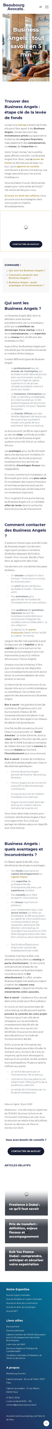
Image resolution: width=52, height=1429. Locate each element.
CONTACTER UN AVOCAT (25, 244)
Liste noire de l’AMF (15, 1344)
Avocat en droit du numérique (20, 1307)
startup (22, 125)
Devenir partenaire (15, 1330)
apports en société (28, 166)
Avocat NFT (12, 1311)
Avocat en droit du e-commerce (21, 1303)
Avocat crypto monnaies (18, 1295)
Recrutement (13, 1326)
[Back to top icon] (46, 1423)
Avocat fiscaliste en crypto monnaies (24, 1299)
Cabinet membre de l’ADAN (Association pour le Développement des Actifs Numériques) (26, 1337)
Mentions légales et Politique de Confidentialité (22, 1350)
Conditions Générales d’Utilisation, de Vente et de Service (24, 1356)
